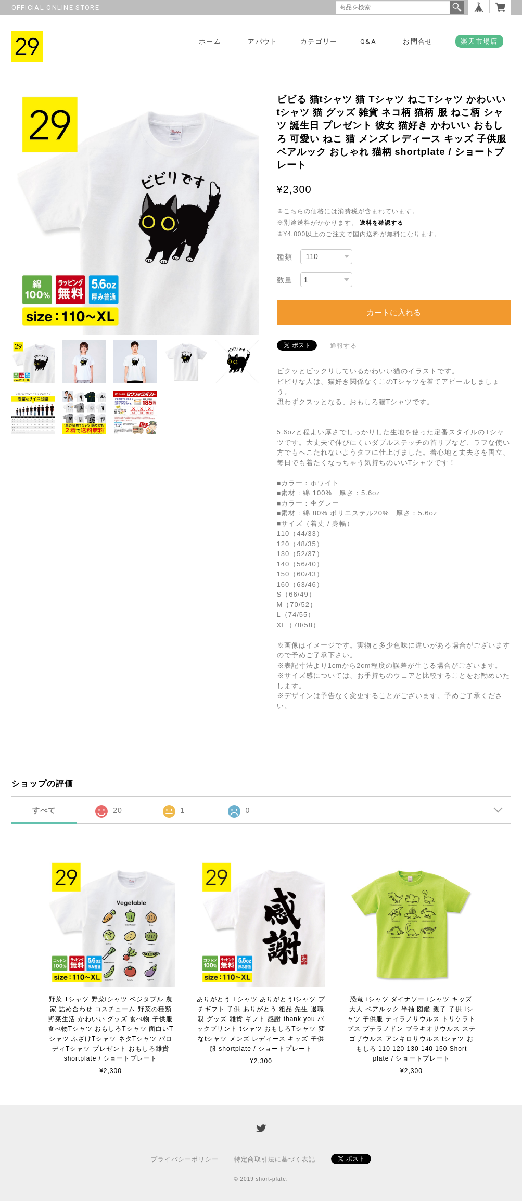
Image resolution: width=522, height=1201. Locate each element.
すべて (44, 810)
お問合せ (417, 41)
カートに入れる (393, 312)
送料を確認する (381, 222)
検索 (457, 7)
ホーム (210, 41)
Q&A (368, 41)
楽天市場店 (479, 41)
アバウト (262, 41)
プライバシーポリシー (185, 1159)
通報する (343, 346)
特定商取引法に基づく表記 (274, 1159)
